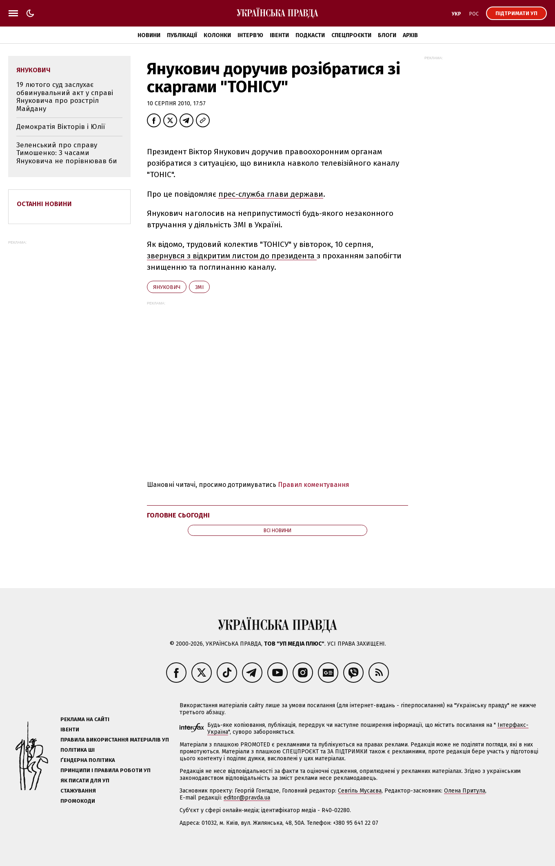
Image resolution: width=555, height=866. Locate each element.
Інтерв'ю (250, 35)
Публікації (182, 35)
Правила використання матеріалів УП (114, 740)
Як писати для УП (84, 780)
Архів (410, 35)
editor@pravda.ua (247, 797)
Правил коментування (313, 485)
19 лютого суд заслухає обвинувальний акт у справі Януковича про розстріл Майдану (64, 96)
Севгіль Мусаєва (360, 790)
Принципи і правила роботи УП (105, 770)
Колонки (217, 35)
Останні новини (44, 204)
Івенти (279, 35)
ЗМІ (199, 287)
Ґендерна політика (87, 760)
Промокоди (77, 801)
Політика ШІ (77, 750)
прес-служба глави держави (270, 194)
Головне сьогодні (178, 515)
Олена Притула (464, 790)
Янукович (166, 287)
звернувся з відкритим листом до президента (232, 255)
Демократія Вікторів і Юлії (60, 126)
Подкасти (310, 35)
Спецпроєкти (351, 35)
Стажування (78, 791)
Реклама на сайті (84, 719)
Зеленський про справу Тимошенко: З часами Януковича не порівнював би (66, 153)
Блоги (387, 35)
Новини (149, 35)
